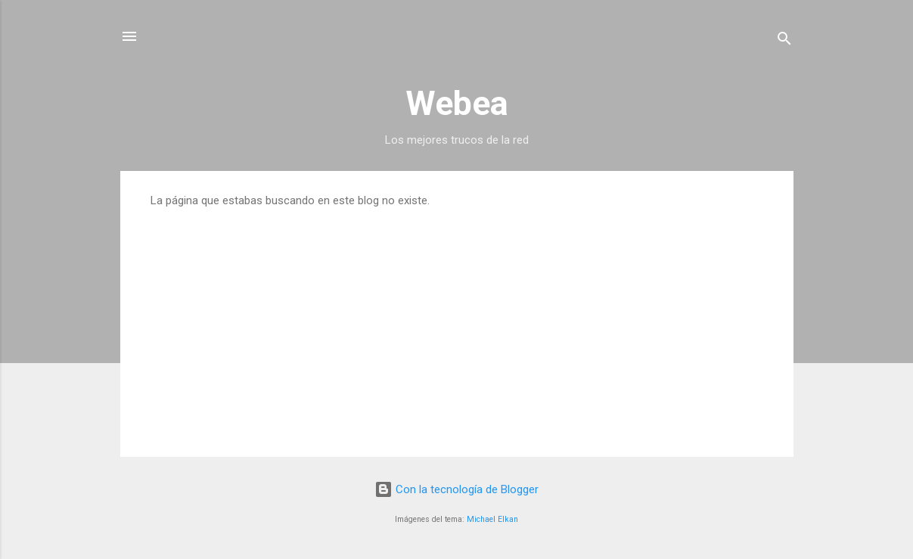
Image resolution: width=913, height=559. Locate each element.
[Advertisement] (457, 321)
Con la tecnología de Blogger (456, 489)
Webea (456, 103)
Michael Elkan (492, 519)
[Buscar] (784, 41)
